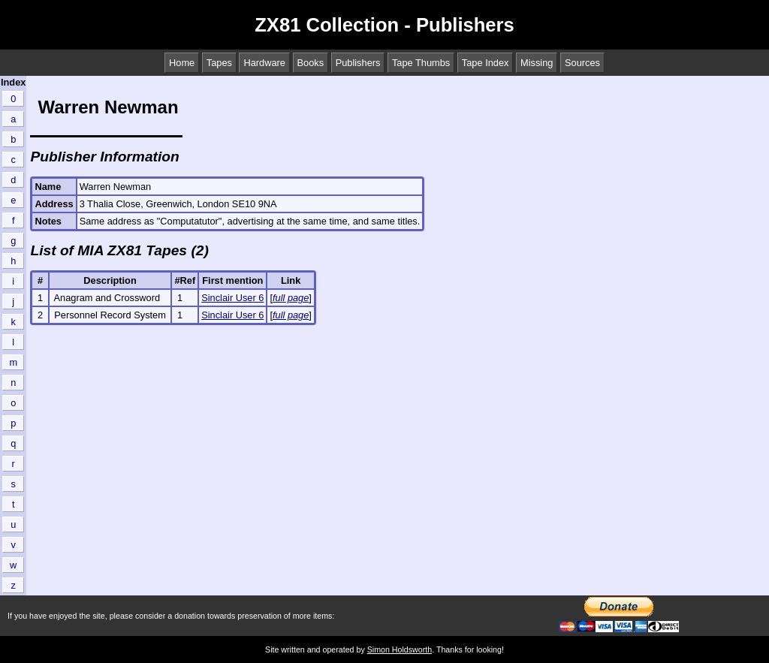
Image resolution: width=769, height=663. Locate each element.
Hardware (264, 62)
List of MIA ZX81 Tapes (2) (119, 250)
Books (310, 62)
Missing (536, 62)
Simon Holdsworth (399, 649)
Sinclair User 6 (232, 297)
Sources (582, 62)
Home (182, 62)
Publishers (358, 62)
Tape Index (485, 62)
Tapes (219, 62)
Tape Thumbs (421, 62)
